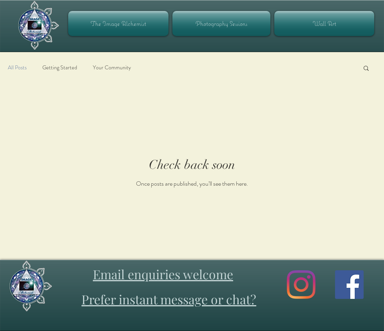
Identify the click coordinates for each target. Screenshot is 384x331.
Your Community (112, 67)
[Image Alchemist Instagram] (301, 284)
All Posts (17, 67)
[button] (366, 69)
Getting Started (59, 67)
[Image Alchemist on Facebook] (349, 284)
